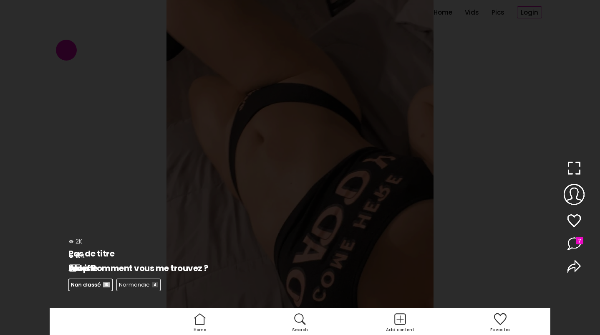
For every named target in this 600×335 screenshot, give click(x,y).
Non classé (90, 285)
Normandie (138, 285)
